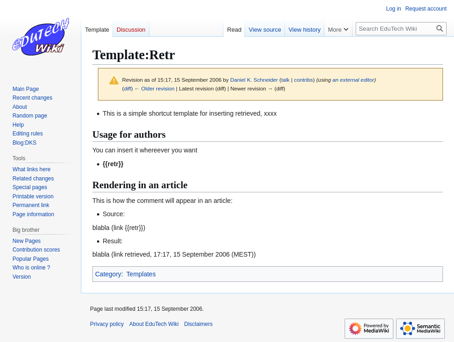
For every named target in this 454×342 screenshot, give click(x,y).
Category (108, 274)
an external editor (353, 80)
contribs (303, 80)
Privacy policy (107, 324)
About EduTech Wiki (153, 324)
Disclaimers (198, 324)
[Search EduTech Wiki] (401, 28)
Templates (141, 274)
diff (127, 88)
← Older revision (154, 88)
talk (285, 80)
